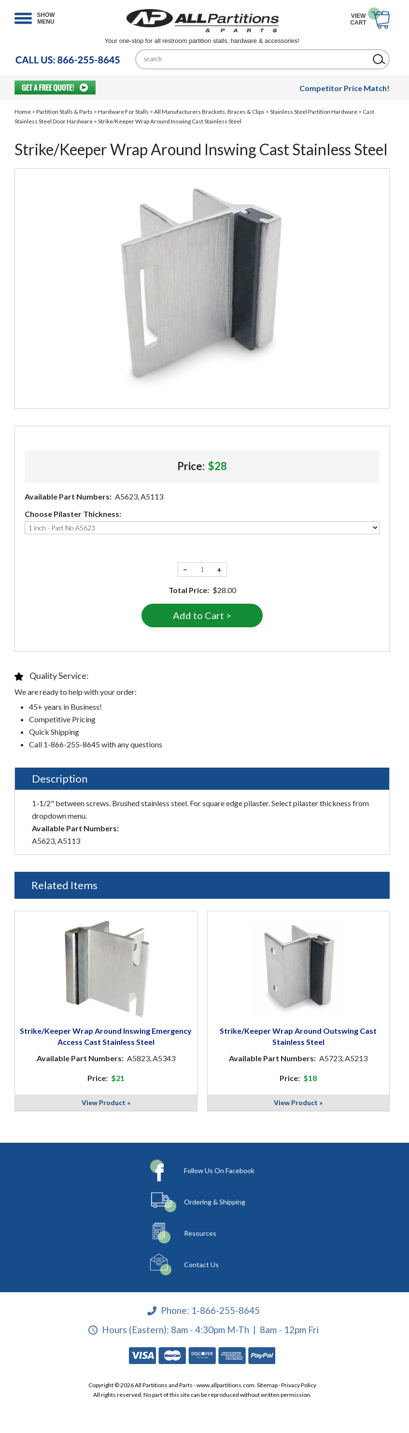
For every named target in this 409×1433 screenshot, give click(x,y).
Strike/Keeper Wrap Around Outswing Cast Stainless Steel (298, 1036)
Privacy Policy (298, 1385)
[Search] (255, 59)
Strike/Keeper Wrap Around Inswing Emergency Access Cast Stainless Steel (106, 1036)
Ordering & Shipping (214, 1202)
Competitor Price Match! (344, 88)
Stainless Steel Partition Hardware (313, 111)
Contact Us (201, 1264)
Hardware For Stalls (123, 111)
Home (22, 111)
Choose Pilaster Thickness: (73, 513)
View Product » (106, 1102)
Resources (200, 1233)
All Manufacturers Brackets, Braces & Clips (209, 111)
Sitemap (267, 1385)
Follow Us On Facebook (219, 1170)
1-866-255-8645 (225, 1310)
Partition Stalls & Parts (64, 111)
